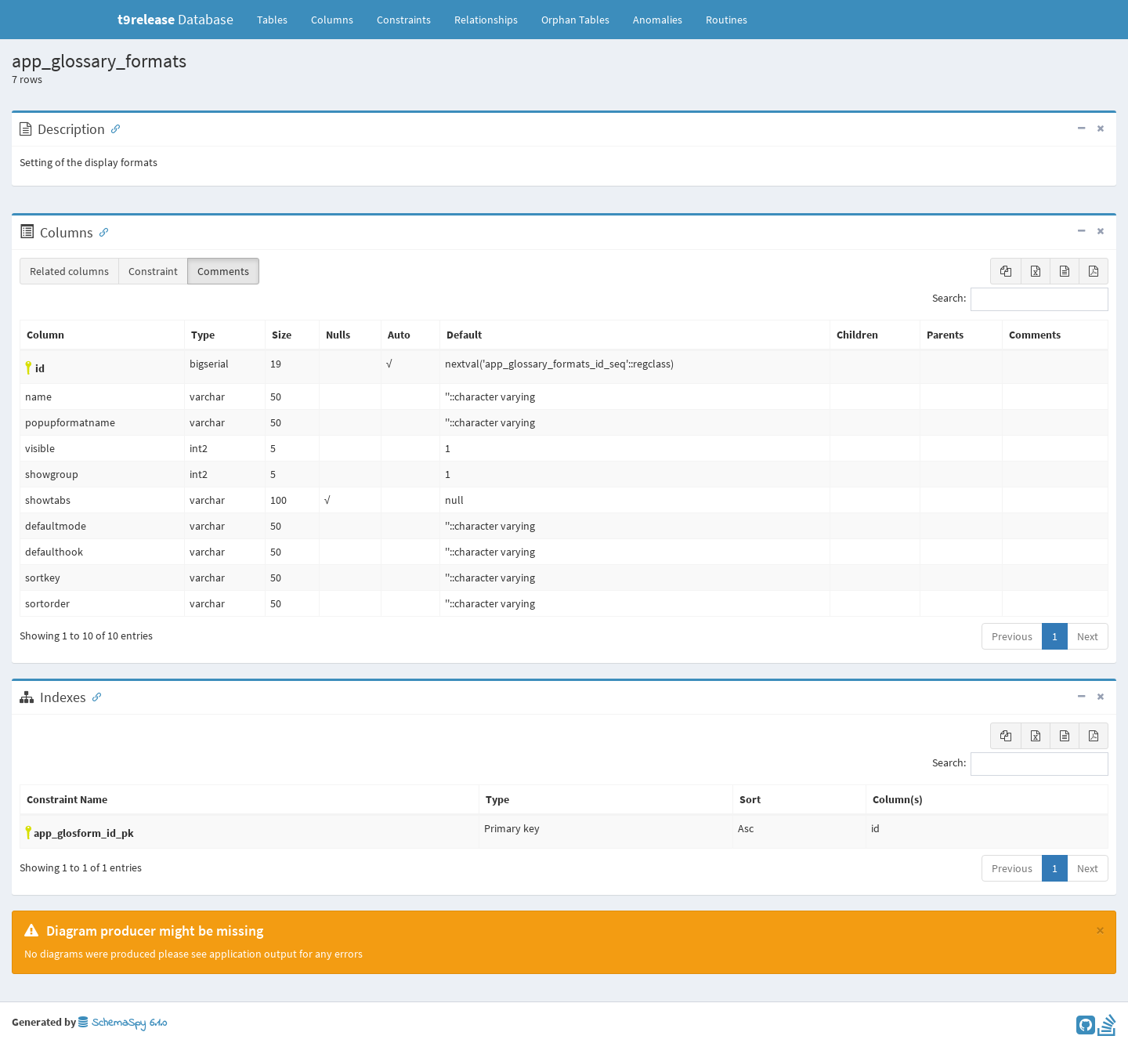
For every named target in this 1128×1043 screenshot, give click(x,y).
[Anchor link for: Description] (112, 128)
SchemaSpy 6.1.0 (122, 1023)
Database (175, 19)
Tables (278, 19)
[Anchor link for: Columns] (100, 231)
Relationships (486, 20)
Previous (1012, 636)
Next (1087, 636)
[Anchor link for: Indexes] (93, 696)
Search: (1020, 299)
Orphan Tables (575, 20)
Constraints (404, 20)
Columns (332, 20)
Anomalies (657, 20)
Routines (726, 20)
